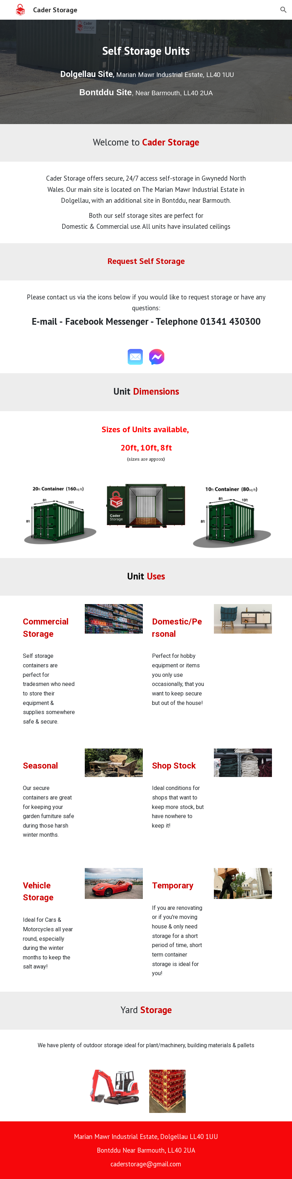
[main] (146, 50)
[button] (283, 9)
